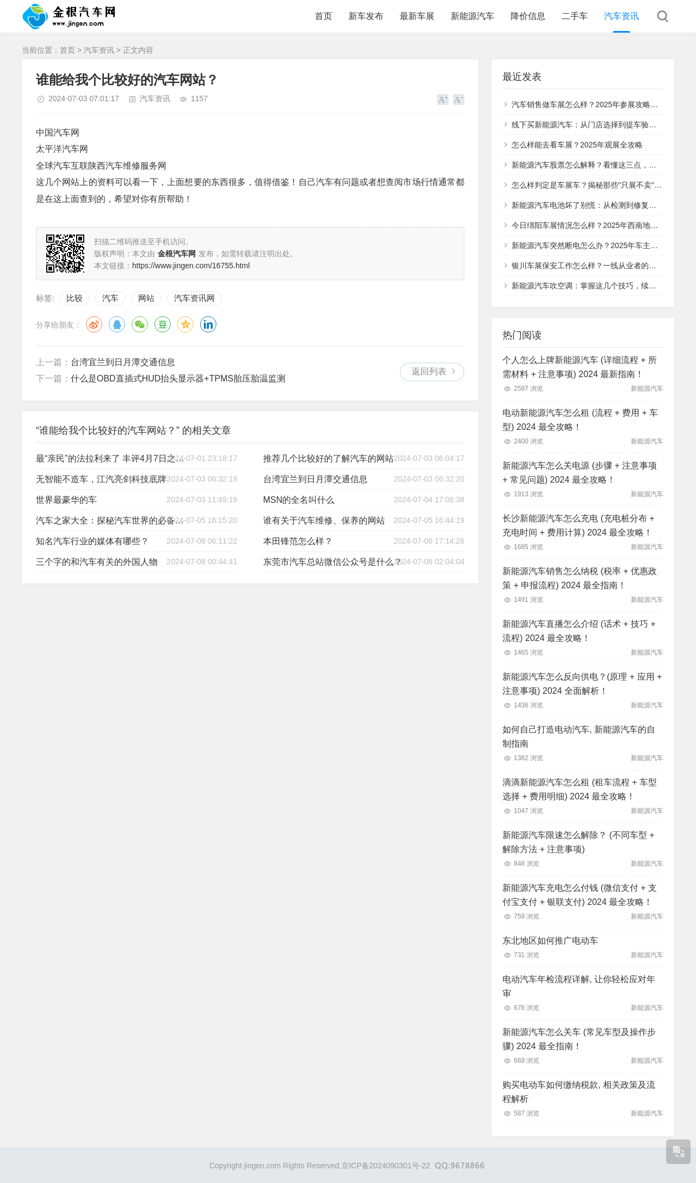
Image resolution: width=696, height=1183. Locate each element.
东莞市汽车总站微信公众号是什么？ (332, 561)
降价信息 (528, 16)
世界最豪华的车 (66, 499)
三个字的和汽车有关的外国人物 (97, 561)
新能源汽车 (472, 16)
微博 (94, 324)
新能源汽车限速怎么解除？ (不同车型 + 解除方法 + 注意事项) (578, 842)
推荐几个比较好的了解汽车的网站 (328, 458)
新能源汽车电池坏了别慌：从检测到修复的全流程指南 (603, 205)
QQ (117, 324)
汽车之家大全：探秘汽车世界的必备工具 (111, 520)
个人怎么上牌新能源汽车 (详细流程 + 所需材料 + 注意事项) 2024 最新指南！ (579, 367)
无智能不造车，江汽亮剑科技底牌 (101, 479)
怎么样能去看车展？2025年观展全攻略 (577, 144)
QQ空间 (185, 324)
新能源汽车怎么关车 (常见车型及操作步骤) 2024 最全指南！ (579, 1039)
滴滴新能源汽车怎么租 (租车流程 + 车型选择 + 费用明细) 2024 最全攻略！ (579, 789)
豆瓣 (162, 324)
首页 (323, 16)
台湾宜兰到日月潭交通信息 (123, 362)
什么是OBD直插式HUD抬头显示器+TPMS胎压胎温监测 (178, 378)
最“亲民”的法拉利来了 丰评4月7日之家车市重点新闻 (111, 458)
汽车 (110, 298)
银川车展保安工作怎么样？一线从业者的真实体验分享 (603, 265)
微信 (140, 324)
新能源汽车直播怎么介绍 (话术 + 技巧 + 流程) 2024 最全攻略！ (579, 631)
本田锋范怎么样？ (298, 541)
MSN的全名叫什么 (299, 499)
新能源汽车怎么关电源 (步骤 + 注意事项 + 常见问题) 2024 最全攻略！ (579, 472)
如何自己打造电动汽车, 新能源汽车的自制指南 (578, 736)
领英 (208, 324)
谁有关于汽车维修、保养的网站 (324, 520)
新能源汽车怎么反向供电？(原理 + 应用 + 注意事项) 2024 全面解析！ (582, 683)
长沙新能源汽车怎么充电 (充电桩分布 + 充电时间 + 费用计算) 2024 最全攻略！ (578, 525)
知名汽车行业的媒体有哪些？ (92, 541)
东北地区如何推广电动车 (550, 940)
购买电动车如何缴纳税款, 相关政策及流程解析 (578, 1092)
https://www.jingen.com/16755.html (191, 265)
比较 (74, 298)
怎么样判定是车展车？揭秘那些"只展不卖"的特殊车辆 (602, 185)
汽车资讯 (621, 16)
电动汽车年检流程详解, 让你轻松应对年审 (578, 986)
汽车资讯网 (194, 298)
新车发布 (366, 16)
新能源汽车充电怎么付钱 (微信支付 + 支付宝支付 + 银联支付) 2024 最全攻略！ (579, 895)
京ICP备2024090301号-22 (385, 1165)
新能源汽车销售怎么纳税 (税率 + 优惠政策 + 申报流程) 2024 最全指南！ (579, 578)
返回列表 (429, 371)
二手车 (575, 16)
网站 (146, 298)
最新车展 (417, 16)
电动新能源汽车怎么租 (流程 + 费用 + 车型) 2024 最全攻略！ (580, 420)
